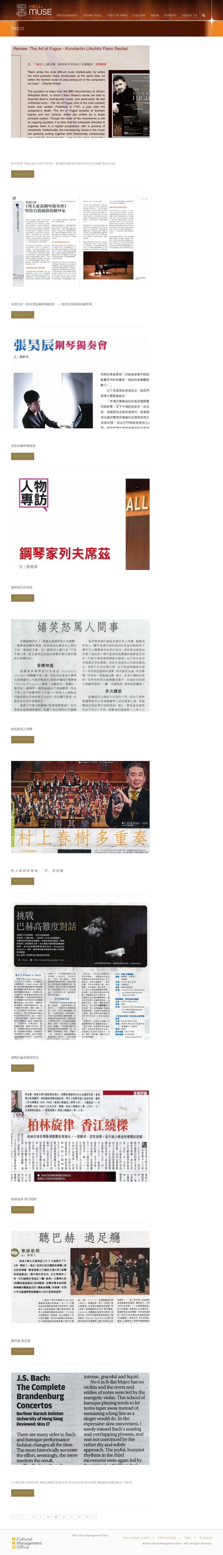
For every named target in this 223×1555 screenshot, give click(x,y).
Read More (22, 174)
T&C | (189, 1538)
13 (71, 1517)
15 (87, 1517)
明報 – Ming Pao (33, 1048)
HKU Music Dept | (138, 1538)
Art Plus (23, 295)
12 (63, 1517)
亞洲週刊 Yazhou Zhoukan (49, 1190)
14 (79, 1517)
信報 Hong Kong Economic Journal (64, 720)
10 (48, 1517)
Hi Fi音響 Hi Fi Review (41, 437)
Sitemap (205, 1538)
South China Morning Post (52, 1473)
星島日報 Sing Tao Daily (44, 861)
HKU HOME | (169, 1538)
